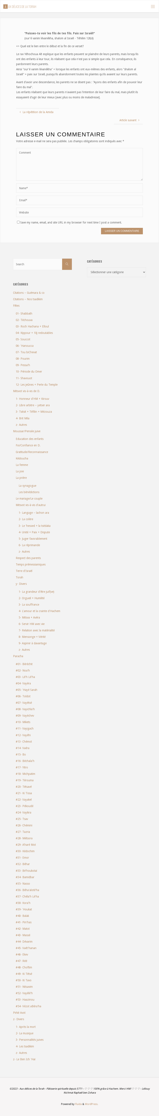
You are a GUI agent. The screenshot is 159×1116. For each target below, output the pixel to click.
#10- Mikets (23, 722)
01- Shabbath (24, 313)
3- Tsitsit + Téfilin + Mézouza (34, 411)
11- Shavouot (24, 378)
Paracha (18, 656)
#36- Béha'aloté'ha (27, 890)
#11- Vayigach (25, 728)
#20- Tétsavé (24, 786)
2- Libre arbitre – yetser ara (33, 405)
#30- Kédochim (25, 851)
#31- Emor (22, 857)
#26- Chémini (24, 825)
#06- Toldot (23, 696)
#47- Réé (21, 961)
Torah (19, 577)
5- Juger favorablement (33, 538)
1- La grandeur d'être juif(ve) (36, 591)
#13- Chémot (24, 741)
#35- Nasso (23, 883)
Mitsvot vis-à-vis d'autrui (31, 505)
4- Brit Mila (22, 418)
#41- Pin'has (23, 922)
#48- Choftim (24, 967)
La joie (20, 471)
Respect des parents (28, 558)
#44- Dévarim (24, 941)
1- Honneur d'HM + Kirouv (32, 398)
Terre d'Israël (24, 571)
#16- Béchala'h (25, 761)
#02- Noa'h (23, 670)
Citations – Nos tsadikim (28, 299)
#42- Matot (23, 928)
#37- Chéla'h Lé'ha (27, 896)
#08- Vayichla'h (25, 709)
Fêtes (16, 305)
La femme (22, 465)
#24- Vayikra (23, 812)
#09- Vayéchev (25, 715)
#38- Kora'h (23, 903)
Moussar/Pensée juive (26, 431)
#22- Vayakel (24, 799)
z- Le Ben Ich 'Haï (24, 1059)
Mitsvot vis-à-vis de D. (26, 391)
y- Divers (21, 583)
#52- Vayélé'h (24, 993)
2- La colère (26, 519)
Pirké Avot (19, 1012)
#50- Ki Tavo (23, 980)
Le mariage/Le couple (29, 498)
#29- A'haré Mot (26, 844)
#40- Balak (22, 915)
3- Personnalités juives (29, 1039)
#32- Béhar (23, 864)
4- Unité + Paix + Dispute (34, 532)
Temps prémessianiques (31, 564)
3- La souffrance (29, 604)
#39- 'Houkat (24, 909)
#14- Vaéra (22, 748)
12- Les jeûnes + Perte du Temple (37, 384)
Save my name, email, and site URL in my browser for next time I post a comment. (69, 222)
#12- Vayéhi (23, 735)
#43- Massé (23, 935)
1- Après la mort (26, 1026)
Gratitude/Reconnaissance (32, 452)
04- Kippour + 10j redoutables (34, 333)
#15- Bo (21, 754)
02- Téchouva (24, 320)
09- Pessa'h (23, 365)
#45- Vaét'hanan (26, 948)
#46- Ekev (22, 954)
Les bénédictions (29, 492)
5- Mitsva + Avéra (29, 617)
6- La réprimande (29, 545)
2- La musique (24, 1033)
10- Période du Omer (29, 371)
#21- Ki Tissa (24, 793)
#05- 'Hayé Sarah (26, 689)
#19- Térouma (25, 780)
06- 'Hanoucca (25, 345)
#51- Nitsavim (24, 986)
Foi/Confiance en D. (28, 445)
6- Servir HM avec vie (32, 624)
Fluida (78, 1104)
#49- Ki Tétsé (24, 973)
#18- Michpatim (25, 773)
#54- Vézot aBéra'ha (28, 1006)
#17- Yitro (22, 767)
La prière (21, 477)
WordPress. (91, 1104)
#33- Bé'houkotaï (26, 870)
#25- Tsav (22, 819)
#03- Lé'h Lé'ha (25, 677)
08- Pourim (23, 358)
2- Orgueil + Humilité (32, 598)
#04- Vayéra (23, 683)
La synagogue (27, 485)
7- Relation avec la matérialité (37, 630)
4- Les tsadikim (25, 1046)
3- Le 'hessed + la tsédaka (35, 525)
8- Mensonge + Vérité (32, 636)
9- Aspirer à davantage (33, 643)
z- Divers (18, 1019)
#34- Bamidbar (25, 877)
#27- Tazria (23, 831)
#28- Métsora (24, 838)
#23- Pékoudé (24, 806)
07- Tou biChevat (26, 352)
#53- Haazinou (25, 999)
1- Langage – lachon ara (34, 512)
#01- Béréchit (24, 664)
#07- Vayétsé (24, 702)
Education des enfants (29, 439)
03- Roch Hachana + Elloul (32, 326)
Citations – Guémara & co (29, 292)
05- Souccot (23, 339)
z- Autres (21, 424)
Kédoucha (22, 458)
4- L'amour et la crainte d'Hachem (39, 611)
